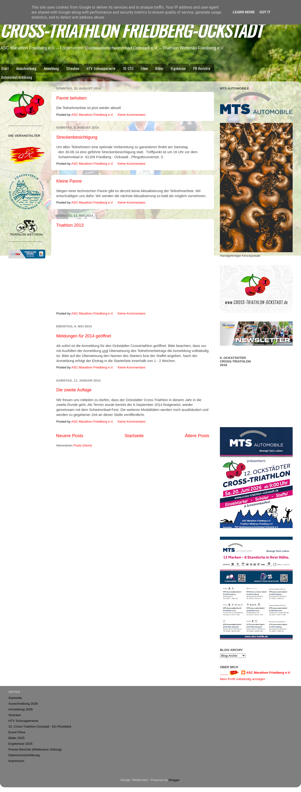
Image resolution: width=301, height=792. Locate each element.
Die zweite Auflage (74, 390)
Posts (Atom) (82, 445)
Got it (264, 12)
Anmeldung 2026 (20, 709)
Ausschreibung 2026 (23, 703)
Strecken (72, 68)
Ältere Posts (197, 435)
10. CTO (128, 68)
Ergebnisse (178, 68)
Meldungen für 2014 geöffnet (83, 336)
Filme (144, 68)
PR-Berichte (201, 68)
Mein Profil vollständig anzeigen (242, 679)
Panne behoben (71, 98)
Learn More (244, 12)
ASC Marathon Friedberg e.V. (268, 672)
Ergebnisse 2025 (20, 743)
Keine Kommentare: (132, 114)
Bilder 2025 (16, 738)
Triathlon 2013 (69, 225)
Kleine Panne (69, 181)
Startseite (134, 435)
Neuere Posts (69, 435)
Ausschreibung (26, 68)
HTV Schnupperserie (23, 721)
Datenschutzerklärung (24, 755)
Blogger (174, 780)
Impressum (16, 761)
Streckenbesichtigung (76, 137)
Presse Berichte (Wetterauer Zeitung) (35, 749)
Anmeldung (51, 68)
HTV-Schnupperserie (101, 68)
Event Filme (16, 732)
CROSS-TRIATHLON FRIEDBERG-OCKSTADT (131, 30)
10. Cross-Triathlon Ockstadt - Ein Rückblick (39, 726)
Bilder (159, 68)
